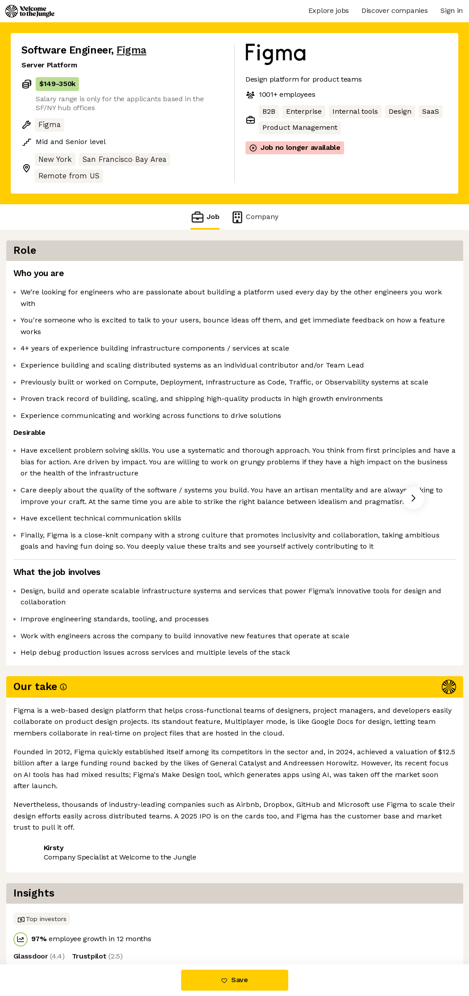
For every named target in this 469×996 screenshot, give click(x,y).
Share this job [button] (46, 904)
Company (254, 217)
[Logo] (29, 11)
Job (205, 217)
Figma (131, 50)
